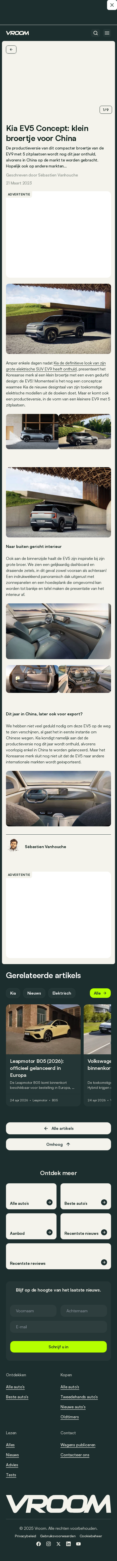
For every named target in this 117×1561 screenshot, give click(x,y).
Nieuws (34, 993)
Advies (12, 1464)
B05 (55, 1100)
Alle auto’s (15, 1386)
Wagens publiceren (77, 1444)
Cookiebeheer (91, 1536)
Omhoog (58, 1144)
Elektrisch (62, 993)
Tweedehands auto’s (79, 1396)
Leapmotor (40, 1100)
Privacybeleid (25, 1536)
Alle (100, 993)
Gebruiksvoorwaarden (57, 1536)
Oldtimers (69, 1416)
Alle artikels (59, 1128)
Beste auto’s (17, 1396)
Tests (11, 1474)
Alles (10, 1444)
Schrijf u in (58, 1346)
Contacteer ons (74, 1455)
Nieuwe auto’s (73, 1406)
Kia (13, 993)
